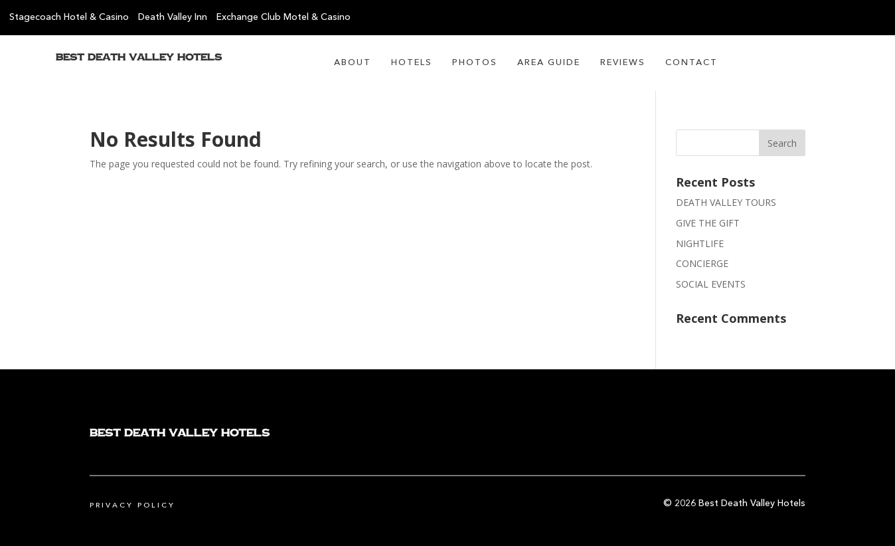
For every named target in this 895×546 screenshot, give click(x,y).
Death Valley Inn (172, 17)
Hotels (411, 62)
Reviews (622, 62)
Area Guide (548, 62)
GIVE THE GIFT (708, 223)
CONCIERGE (702, 263)
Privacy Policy (132, 505)
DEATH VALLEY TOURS (726, 202)
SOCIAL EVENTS (711, 284)
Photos (474, 62)
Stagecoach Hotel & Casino (69, 17)
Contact (691, 62)
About (352, 62)
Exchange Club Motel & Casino (283, 17)
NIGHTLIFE (700, 243)
